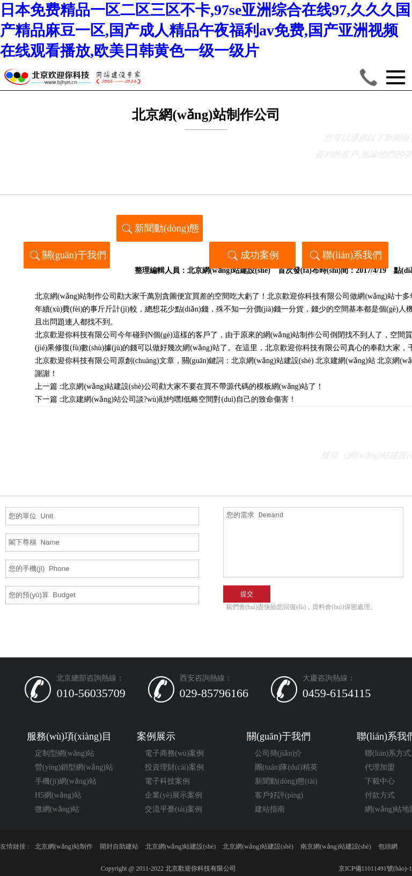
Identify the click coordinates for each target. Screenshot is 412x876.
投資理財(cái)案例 (174, 767)
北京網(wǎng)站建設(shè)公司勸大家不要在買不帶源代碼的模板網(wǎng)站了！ (192, 386)
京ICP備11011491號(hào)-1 (374, 868)
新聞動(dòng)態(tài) (159, 231)
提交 (246, 594)
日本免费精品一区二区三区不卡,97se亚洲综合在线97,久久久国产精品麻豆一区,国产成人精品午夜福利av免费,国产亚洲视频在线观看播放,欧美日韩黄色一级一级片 (205, 30)
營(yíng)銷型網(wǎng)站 (74, 767)
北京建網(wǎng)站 (345, 361)
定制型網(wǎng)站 (64, 753)
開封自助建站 (119, 846)
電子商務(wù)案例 (174, 753)
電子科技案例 (167, 781)
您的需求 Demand (313, 542)
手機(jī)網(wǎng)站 (66, 781)
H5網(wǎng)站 (58, 795)
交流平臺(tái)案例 (173, 809)
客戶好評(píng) (279, 795)
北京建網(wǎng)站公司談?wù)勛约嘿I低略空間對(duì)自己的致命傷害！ (178, 399)
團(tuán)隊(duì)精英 (286, 767)
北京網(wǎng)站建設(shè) (228, 270)
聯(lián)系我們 (345, 255)
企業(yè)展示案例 (173, 795)
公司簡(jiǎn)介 (278, 753)
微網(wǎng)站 (57, 809)
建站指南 (270, 809)
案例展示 (156, 736)
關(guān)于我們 (67, 255)
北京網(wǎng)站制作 (64, 846)
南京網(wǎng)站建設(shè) (335, 846)
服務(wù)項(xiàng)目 (69, 736)
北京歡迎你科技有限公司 (76, 361)
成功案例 (252, 255)
